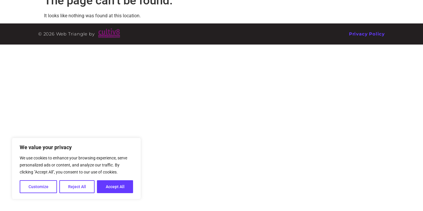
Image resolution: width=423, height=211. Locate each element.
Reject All (77, 186)
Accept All (115, 186)
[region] (76, 168)
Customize (38, 186)
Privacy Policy (367, 34)
